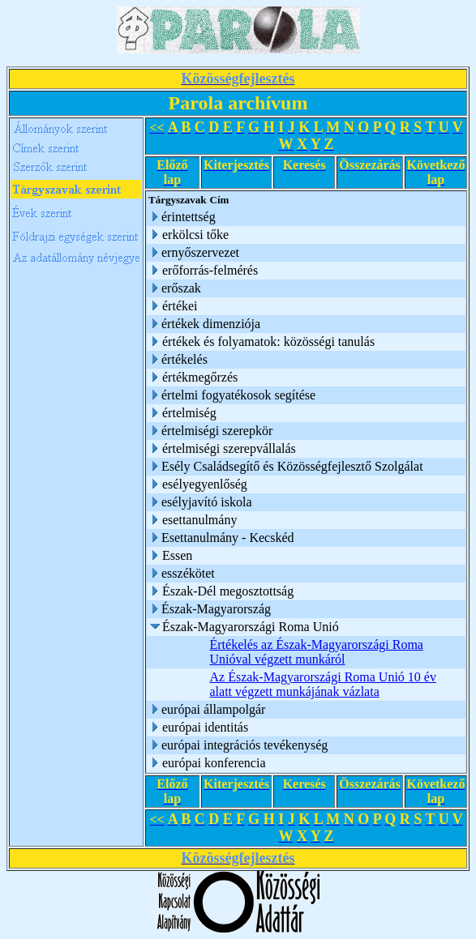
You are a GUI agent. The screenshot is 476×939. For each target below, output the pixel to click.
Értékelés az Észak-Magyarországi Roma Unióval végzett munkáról (316, 652)
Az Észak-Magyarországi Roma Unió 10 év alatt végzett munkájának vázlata (323, 684)
